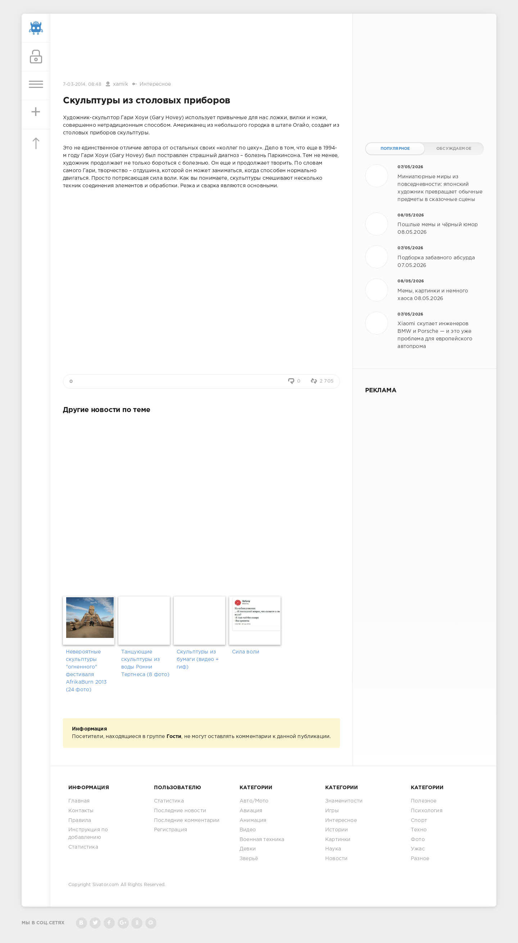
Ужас (418, 849)
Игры (332, 811)
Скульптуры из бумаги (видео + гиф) (198, 659)
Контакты (81, 811)
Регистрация (170, 830)
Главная (79, 801)
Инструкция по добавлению (88, 834)
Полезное (423, 801)
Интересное (155, 84)
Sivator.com (105, 885)
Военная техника (262, 839)
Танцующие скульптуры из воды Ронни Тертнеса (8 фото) (145, 663)
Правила (79, 820)
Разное (420, 859)
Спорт (419, 820)
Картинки (337, 839)
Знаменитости (344, 801)
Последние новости (180, 811)
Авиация (251, 811)
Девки (248, 849)
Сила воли (246, 652)
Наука (333, 849)
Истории (336, 830)
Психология (426, 811)
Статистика (83, 847)
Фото (418, 839)
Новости (336, 859)
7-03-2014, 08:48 (82, 84)
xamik (120, 84)
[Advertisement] (201, 48)
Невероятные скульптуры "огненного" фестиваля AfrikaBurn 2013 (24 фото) (86, 671)
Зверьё (249, 859)
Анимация (253, 820)
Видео (248, 830)
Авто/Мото (254, 801)
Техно (419, 830)
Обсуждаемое (453, 149)
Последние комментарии (187, 820)
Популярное (395, 149)
